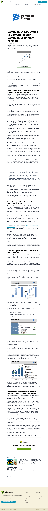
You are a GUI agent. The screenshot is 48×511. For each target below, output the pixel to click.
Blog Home (12, 1)
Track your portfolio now (24, 448)
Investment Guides (17, 4)
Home (26, 494)
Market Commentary (37, 4)
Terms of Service (38, 509)
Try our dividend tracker (42, 1)
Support (26, 502)
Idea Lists (26, 4)
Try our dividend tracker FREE (8, 501)
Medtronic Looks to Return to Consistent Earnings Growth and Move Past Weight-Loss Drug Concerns (36, 462)
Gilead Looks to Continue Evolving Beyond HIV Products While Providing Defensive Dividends (24, 461)
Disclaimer (45, 509)
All (7, 4)
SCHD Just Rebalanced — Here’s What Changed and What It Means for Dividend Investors (12, 468)
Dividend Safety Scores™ (29, 496)
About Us (26, 500)
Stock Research (10, 29)
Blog (37, 494)
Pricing (26, 498)
